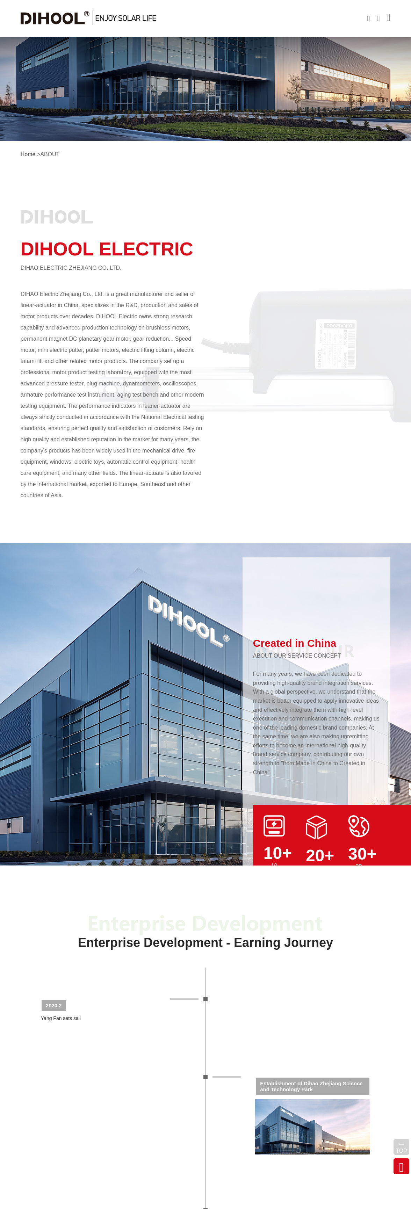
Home (28, 154)
